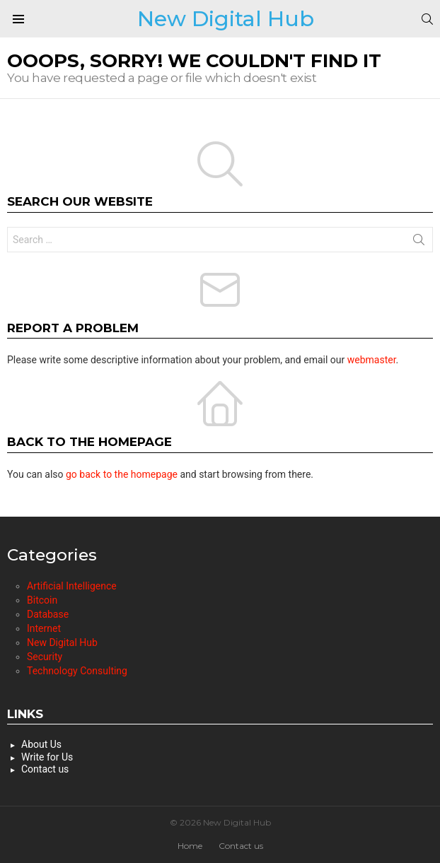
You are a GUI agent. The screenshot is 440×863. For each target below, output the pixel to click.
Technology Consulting (77, 670)
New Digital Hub (225, 19)
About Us (41, 744)
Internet (44, 628)
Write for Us (47, 757)
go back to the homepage (122, 474)
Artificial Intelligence (72, 586)
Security (44, 656)
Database (48, 614)
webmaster (371, 359)
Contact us (45, 769)
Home (190, 845)
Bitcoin (42, 600)
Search (419, 242)
